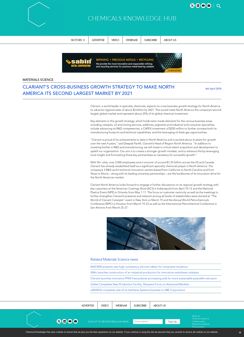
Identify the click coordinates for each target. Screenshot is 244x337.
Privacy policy (198, 327)
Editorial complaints (201, 324)
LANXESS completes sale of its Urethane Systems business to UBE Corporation (137, 290)
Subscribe (150, 40)
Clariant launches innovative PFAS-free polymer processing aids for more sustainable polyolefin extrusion (153, 278)
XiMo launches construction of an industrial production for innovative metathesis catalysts (144, 272)
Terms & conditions (200, 319)
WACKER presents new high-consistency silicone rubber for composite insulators (139, 267)
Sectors (76, 40)
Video (115, 40)
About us (170, 40)
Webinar (131, 40)
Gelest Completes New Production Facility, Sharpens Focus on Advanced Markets (139, 284)
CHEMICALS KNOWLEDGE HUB (132, 18)
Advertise (98, 40)
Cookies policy (198, 322)
